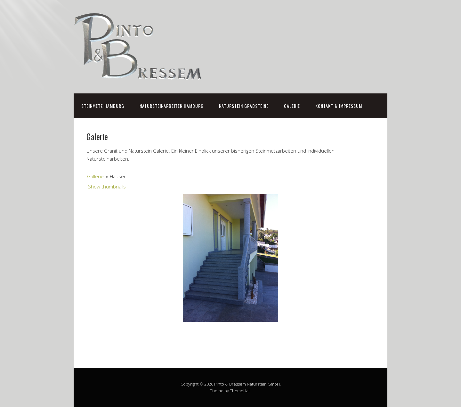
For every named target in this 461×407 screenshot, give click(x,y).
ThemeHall (240, 391)
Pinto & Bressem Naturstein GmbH (247, 384)
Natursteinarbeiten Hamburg (172, 105)
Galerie (292, 105)
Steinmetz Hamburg (102, 105)
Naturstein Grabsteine (244, 105)
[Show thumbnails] (106, 186)
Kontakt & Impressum (338, 105)
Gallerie (95, 176)
